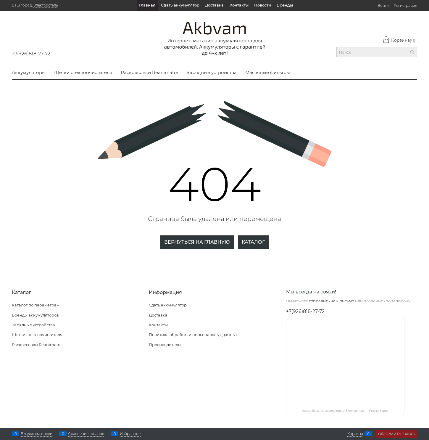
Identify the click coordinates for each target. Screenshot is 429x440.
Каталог (253, 242)
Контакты (239, 5)
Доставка (214, 5)
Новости (262, 5)
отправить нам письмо (331, 300)
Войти (383, 5)
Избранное (130, 433)
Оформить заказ (396, 434)
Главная (147, 5)
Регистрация (405, 5)
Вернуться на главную (197, 242)
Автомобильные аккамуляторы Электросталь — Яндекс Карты (345, 410)
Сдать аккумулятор (180, 5)
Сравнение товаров (86, 433)
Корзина (399, 40)
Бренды (285, 5)
